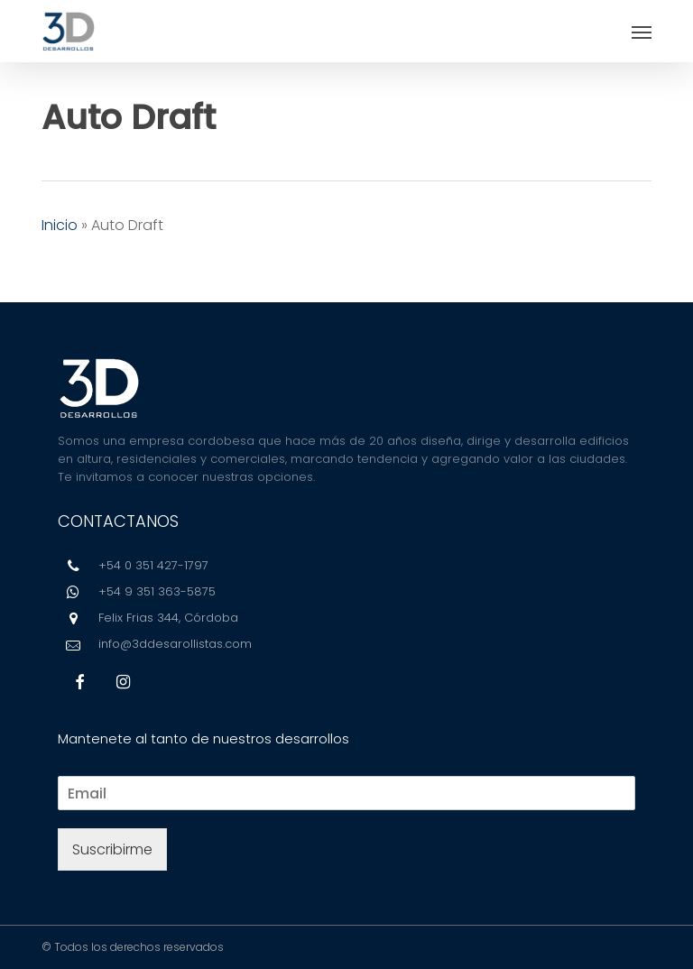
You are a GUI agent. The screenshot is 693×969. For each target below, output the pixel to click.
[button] (641, 32)
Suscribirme (112, 849)
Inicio (60, 225)
